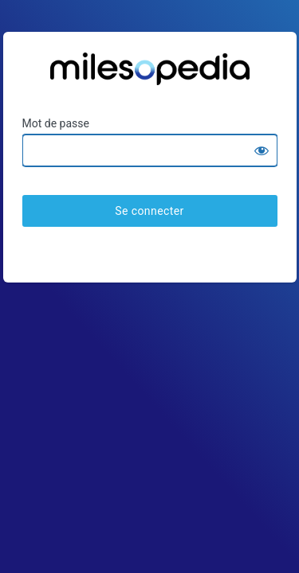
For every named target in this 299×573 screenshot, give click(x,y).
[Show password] (261, 150)
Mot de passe (55, 123)
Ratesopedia (150, 74)
